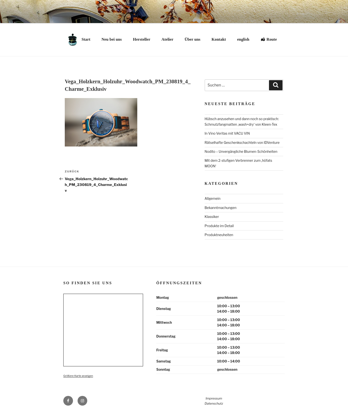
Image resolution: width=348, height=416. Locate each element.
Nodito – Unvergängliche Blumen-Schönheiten (241, 151)
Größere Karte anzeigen (78, 375)
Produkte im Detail (219, 226)
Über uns (192, 39)
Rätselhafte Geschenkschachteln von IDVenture (242, 142)
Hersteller (141, 39)
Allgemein (213, 198)
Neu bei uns (112, 39)
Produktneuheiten (219, 235)
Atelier (167, 39)
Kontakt (218, 39)
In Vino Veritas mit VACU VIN (227, 133)
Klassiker (212, 217)
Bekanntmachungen (221, 208)
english (243, 39)
